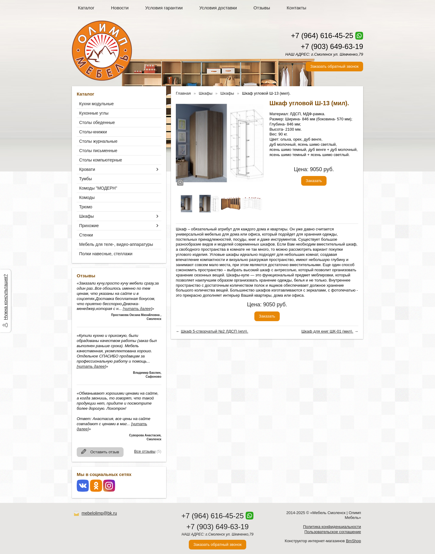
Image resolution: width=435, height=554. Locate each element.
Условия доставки (218, 7)
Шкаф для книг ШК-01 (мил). (327, 331)
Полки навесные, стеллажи (105, 253)
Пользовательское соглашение (332, 532)
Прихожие (89, 225)
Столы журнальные (98, 141)
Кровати (87, 169)
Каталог (86, 7)
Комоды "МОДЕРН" (98, 188)
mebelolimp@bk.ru (99, 513)
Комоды (87, 197)
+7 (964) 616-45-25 (322, 35)
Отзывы (261, 7)
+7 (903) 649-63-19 (332, 46)
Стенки (86, 235)
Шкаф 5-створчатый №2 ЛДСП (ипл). (214, 331)
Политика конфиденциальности (332, 526)
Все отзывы (144, 451)
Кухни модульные (96, 103)
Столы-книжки (93, 131)
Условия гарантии (164, 7)
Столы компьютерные (100, 160)
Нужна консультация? (5, 297)
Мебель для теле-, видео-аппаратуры (116, 244)
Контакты (296, 7)
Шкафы (86, 216)
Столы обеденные (97, 122)
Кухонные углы (93, 113)
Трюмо (85, 206)
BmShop (353, 541)
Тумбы (85, 178)
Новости (120, 7)
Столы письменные (98, 150)
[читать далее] (137, 308)
